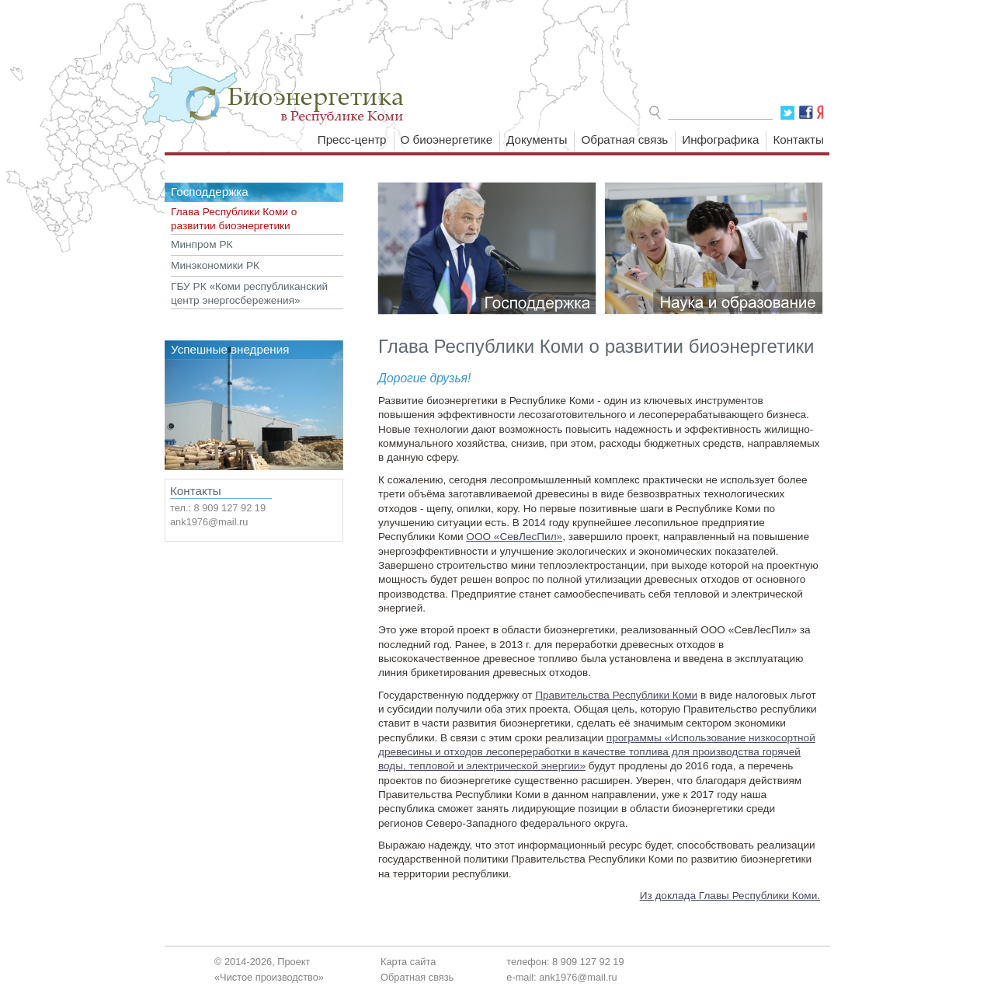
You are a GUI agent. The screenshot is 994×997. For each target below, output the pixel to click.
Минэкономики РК (215, 265)
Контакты (798, 139)
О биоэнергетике (447, 139)
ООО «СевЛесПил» (514, 536)
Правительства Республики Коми (616, 695)
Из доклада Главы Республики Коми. (730, 895)
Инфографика (720, 139)
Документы (536, 139)
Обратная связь (624, 139)
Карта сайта (408, 961)
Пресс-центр (352, 139)
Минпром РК (201, 244)
